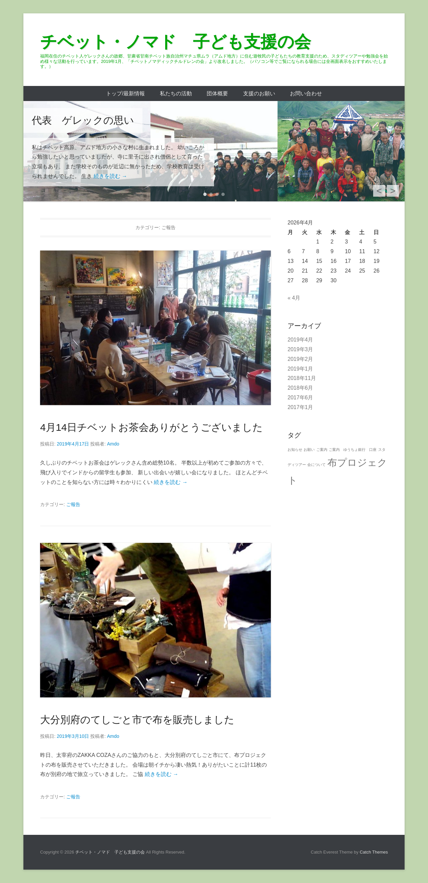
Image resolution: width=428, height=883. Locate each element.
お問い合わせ (306, 93)
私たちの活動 (176, 93)
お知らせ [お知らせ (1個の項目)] (295, 450)
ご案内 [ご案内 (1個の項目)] (321, 450)
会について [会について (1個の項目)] (316, 465)
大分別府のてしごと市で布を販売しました (137, 719)
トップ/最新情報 (125, 93)
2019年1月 (300, 369)
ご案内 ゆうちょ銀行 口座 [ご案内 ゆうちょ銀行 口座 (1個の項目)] (353, 450)
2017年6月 (300, 397)
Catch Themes (374, 852)
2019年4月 (300, 339)
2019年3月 (300, 349)
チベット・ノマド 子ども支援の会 (175, 41)
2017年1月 (300, 407)
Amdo (113, 444)
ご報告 (73, 504)
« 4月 (294, 298)
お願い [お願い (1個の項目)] (309, 450)
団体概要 (217, 93)
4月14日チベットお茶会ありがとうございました (151, 427)
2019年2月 (300, 359)
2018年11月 (302, 378)
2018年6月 (300, 388)
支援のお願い (259, 93)
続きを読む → (110, 176)
